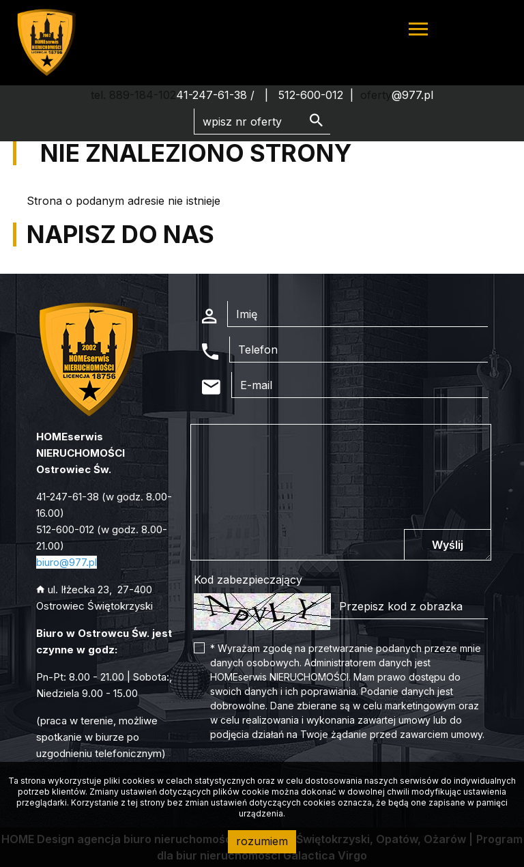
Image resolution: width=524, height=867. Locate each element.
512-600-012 (310, 95)
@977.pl (412, 95)
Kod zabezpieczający (248, 579)
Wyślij (447, 545)
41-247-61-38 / (217, 95)
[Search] (262, 121)
